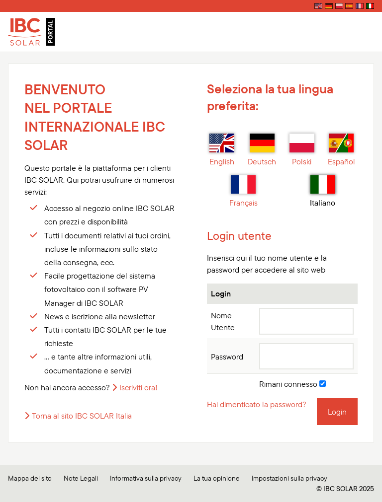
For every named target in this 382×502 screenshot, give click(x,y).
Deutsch (262, 150)
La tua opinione (216, 478)
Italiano (322, 191)
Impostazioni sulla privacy (289, 478)
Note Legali (81, 478)
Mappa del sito (30, 478)
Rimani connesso (292, 384)
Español (341, 150)
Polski (301, 150)
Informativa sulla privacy (146, 478)
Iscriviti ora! (138, 387)
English (221, 150)
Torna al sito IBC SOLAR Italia (82, 416)
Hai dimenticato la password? (256, 404)
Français (243, 191)
